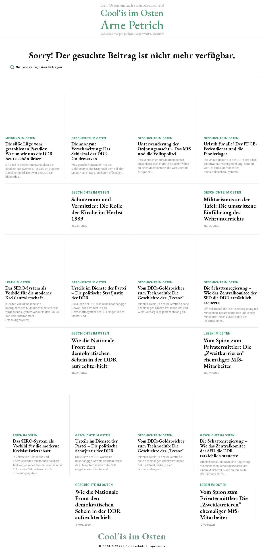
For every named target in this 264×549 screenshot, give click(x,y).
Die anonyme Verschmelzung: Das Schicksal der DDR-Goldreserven (90, 151)
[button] (35, 67)
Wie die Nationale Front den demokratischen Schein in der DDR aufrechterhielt (94, 353)
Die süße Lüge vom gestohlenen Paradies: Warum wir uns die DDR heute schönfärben (29, 151)
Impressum (157, 546)
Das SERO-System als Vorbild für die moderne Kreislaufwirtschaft (28, 293)
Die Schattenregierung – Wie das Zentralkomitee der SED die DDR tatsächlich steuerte (230, 295)
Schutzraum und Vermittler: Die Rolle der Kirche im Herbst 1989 (97, 209)
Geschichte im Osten (88, 138)
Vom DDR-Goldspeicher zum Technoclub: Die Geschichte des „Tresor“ (161, 293)
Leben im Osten (17, 282)
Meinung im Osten (20, 138)
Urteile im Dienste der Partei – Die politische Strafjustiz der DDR (98, 293)
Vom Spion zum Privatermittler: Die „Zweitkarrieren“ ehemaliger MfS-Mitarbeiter (227, 353)
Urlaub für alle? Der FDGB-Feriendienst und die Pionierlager (230, 149)
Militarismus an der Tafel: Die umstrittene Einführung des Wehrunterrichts (230, 209)
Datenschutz (135, 546)
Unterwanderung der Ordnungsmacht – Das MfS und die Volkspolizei (164, 149)
